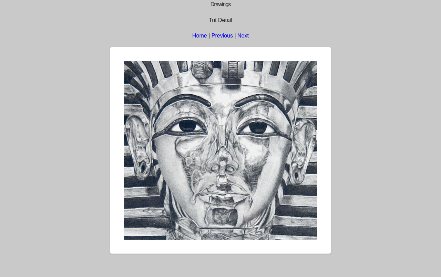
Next (243, 36)
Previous (222, 36)
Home (199, 36)
